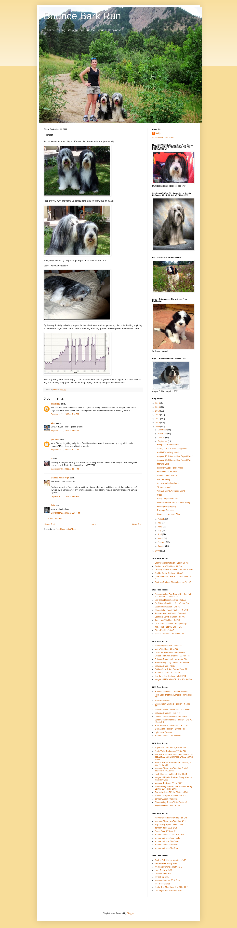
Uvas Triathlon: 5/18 (163, 870)
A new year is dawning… (168, 483)
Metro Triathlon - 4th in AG (166, 649)
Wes (53, 423)
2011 (157, 419)
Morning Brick (163, 464)
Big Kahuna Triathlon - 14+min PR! (170, 729)
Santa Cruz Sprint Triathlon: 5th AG (170, 796)
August (161, 519)
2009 (157, 426)
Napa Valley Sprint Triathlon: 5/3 (169, 824)
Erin (53, 505)
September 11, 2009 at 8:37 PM (65, 450)
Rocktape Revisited (165, 510)
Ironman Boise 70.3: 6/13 (166, 828)
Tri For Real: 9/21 (162, 884)
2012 (157, 415)
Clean (159, 495)
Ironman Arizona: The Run (166, 848)
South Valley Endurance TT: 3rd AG (170, 751)
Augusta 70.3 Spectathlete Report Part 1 (175, 460)
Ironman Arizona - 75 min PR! (168, 735)
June (160, 527)
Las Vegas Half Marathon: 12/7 (168, 890)
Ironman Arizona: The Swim (167, 841)
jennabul (55, 439)
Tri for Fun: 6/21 (162, 877)
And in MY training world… (169, 452)
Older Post (137, 524)
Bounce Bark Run (82, 15)
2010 (157, 422)
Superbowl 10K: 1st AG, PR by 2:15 (170, 748)
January (161, 546)
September (163, 441)
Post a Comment (55, 518)
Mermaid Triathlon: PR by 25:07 (169, 783)
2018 (157, 403)
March (161, 538)
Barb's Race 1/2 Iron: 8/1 (165, 831)
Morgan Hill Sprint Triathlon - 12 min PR (172, 656)
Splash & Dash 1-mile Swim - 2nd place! (172, 710)
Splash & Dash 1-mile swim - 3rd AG (171, 659)
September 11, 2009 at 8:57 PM (65, 469)
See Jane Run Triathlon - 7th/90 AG (170, 676)
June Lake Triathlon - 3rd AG (167, 620)
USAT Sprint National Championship (170, 623)
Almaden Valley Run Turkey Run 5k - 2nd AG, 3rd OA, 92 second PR (173, 595)
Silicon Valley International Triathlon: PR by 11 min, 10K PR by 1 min (173, 787)
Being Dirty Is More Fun (167, 499)
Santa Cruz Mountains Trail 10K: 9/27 (171, 887)
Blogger (130, 913)
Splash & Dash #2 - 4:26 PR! (167, 713)
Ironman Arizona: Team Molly (167, 838)
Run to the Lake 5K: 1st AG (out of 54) (171, 792)
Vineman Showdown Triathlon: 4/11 (170, 821)
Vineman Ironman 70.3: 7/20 (167, 880)
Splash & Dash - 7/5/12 (165, 666)
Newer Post (49, 524)
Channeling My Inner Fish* (168, 514)
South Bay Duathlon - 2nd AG (168, 607)
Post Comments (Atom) (66, 529)
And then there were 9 (167, 475)
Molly (158, 133)
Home (93, 524)
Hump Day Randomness (168, 444)
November (162, 433)
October (161, 437)
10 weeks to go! (164, 487)
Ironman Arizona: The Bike (166, 845)
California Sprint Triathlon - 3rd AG (170, 617)
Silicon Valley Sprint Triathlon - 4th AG (171, 610)
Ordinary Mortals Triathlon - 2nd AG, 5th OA (174, 570)
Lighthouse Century (163, 732)
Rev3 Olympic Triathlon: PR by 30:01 (171, 774)
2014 (157, 407)
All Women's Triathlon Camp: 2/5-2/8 (171, 818)
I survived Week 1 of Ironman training (173, 502)
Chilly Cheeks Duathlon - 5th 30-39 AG (172, 563)
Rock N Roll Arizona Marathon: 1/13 (170, 860)
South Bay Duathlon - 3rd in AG (168, 646)
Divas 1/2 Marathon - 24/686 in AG (170, 652)
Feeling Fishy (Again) (166, 506)
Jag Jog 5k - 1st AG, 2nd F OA (168, 627)
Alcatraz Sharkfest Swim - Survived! (170, 613)
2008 (157, 551)
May (160, 530)
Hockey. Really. (164, 479)
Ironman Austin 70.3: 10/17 (166, 799)
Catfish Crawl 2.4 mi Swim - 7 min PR (171, 669)
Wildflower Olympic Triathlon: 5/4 (169, 867)
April (160, 534)
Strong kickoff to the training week (172, 448)
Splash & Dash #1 (163, 701)
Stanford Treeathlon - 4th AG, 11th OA (171, 691)
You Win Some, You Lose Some (171, 491)
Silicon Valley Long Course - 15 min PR (172, 662)
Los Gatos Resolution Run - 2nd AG (170, 600)
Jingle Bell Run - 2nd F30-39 (167, 806)
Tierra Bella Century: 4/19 (166, 863)
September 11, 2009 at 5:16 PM (65, 414)
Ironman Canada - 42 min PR (167, 672)
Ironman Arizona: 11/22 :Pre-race (169, 834)
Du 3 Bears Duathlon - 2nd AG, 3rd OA (172, 603)
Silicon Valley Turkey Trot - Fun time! (171, 802)
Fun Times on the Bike (167, 472)
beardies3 (55, 404)
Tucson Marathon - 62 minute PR (169, 634)
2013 (157, 411)
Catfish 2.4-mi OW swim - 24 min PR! (171, 716)
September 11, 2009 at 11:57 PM (65, 513)
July (160, 523)
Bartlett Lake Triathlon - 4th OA (168, 566)
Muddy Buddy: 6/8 (163, 874)
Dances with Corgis (60, 478)
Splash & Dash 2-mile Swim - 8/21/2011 (172, 725)
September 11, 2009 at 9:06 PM (65, 496)
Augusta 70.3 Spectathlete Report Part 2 (175, 456)
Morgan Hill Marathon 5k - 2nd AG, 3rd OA (173, 679)
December (162, 430)
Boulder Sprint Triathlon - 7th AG (169, 573)
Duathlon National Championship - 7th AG (173, 582)
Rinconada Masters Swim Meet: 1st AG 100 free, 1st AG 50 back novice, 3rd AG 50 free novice (174, 756)
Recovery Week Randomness (170, 468)
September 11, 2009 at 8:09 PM (65, 430)
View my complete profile (163, 137)
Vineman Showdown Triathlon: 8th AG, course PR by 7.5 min (171, 769)
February (162, 542)
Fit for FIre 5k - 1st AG (164, 630)
